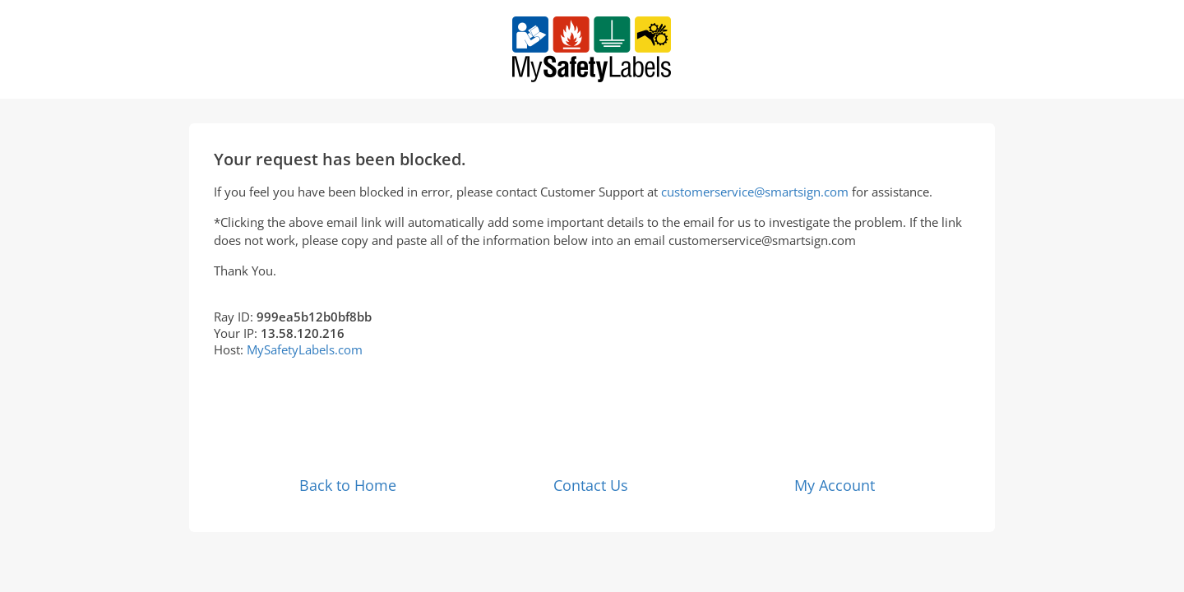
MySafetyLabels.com (305, 349)
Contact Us (590, 485)
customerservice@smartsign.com (755, 191)
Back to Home (347, 485)
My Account (834, 485)
